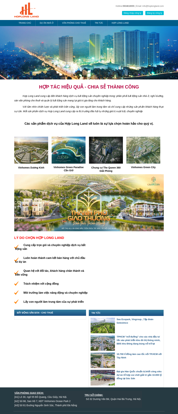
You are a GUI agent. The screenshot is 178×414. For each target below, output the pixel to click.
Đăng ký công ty (154, 13)
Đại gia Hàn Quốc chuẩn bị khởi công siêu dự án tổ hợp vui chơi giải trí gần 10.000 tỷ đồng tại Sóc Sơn (139, 375)
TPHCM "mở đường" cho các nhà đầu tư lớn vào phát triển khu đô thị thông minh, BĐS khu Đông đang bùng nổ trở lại (138, 340)
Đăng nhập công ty (132, 13)
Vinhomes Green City (143, 167)
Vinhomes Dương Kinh (31, 167)
